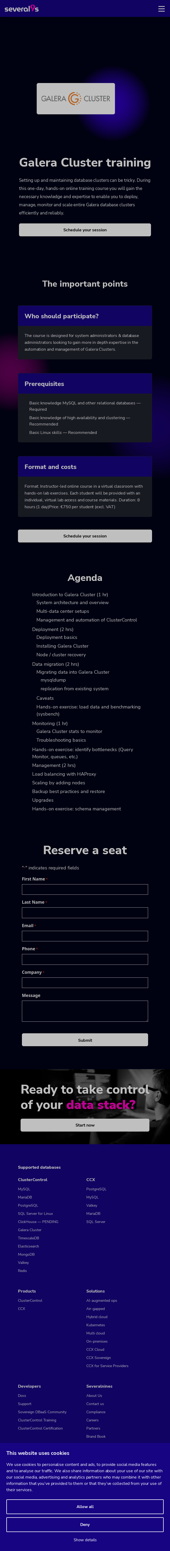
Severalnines (99, 1386)
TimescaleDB (28, 1238)
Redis (22, 1270)
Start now (85, 1125)
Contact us (95, 1403)
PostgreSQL (28, 1205)
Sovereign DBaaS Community (42, 1412)
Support (24, 1403)
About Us (94, 1395)
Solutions (95, 1291)
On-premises (97, 1341)
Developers (29, 1386)
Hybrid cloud (96, 1316)
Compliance (95, 1412)
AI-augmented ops (101, 1300)
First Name (35, 879)
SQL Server (95, 1221)
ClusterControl (32, 1180)
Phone (30, 949)
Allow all (85, 1506)
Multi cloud (95, 1333)
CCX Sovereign (98, 1357)
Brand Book (96, 1436)
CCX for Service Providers (107, 1365)
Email (29, 926)
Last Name (34, 902)
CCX (90, 1180)
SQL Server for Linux (35, 1213)
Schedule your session (85, 230)
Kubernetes (95, 1325)
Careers (92, 1420)
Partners (93, 1428)
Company (33, 972)
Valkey (23, 1262)
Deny (85, 1524)
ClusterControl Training (37, 1420)
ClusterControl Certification (40, 1428)
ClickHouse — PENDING (38, 1221)
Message (31, 995)
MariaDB (25, 1197)
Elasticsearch (28, 1246)
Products (27, 1291)
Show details (85, 1540)
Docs (22, 1395)
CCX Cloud (95, 1349)
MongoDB (26, 1254)
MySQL (24, 1189)
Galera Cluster (29, 1229)
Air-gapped (95, 1308)
